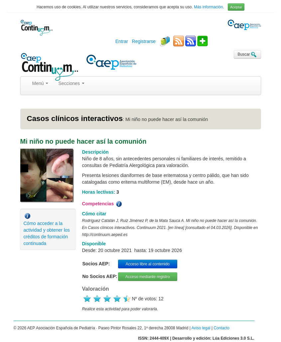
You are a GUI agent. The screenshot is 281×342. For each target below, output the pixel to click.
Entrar (121, 41)
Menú (40, 83)
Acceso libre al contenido (148, 264)
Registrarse (144, 41)
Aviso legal (200, 328)
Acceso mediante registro (147, 276)
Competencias (102, 204)
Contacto (221, 328)
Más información (208, 7)
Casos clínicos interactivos (75, 118)
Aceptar (236, 7)
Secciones (71, 83)
